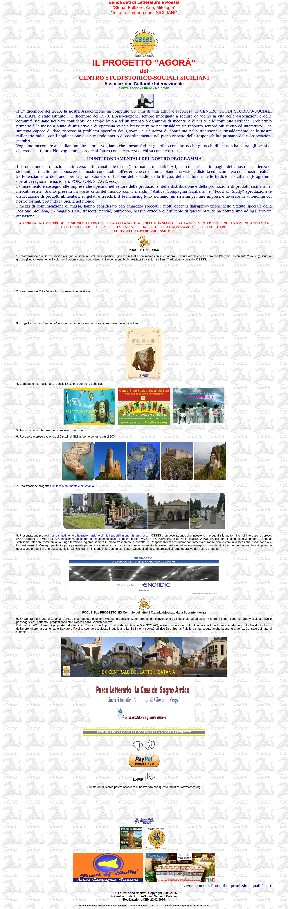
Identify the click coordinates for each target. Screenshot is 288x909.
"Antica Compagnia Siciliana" (178, 191)
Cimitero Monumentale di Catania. (72, 486)
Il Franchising (130, 196)
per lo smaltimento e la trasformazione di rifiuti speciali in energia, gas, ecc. (99, 535)
